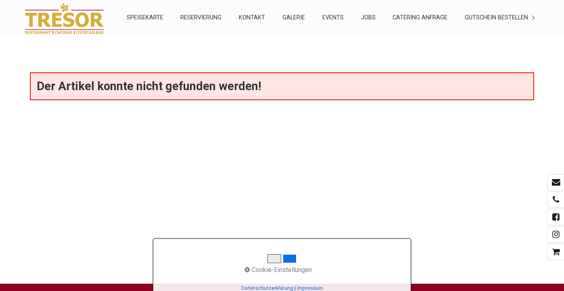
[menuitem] (144, 18)
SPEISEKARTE (145, 17)
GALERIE (293, 17)
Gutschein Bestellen (496, 17)
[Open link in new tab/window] (556, 182)
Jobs (368, 17)
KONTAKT (252, 17)
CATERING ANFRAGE (420, 17)
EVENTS (333, 17)
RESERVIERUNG (200, 17)
